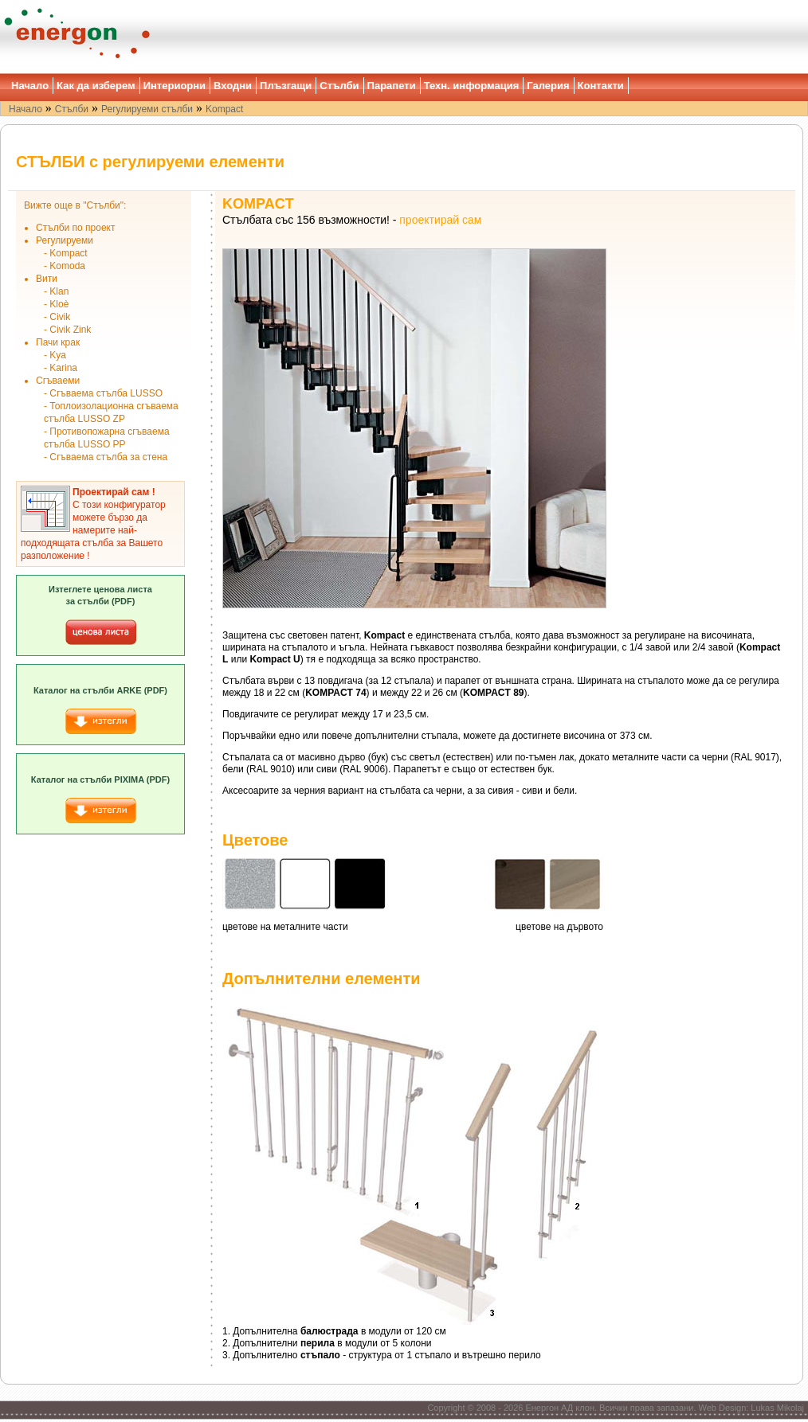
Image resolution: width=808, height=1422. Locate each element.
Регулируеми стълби (147, 109)
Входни (233, 86)
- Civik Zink (67, 329)
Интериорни (174, 86)
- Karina (60, 367)
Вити (46, 278)
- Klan (56, 291)
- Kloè (56, 304)
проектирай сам (440, 219)
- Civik (57, 316)
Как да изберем (96, 86)
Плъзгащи (286, 86)
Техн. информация (472, 86)
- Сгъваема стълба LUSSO (103, 393)
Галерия (548, 86)
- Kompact (66, 253)
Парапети (391, 86)
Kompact (224, 109)
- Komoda (64, 266)
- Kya (55, 355)
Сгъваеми (58, 380)
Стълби (339, 86)
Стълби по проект (75, 227)
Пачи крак (58, 342)
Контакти (601, 86)
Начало (30, 86)
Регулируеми (64, 240)
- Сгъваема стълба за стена (105, 457)
